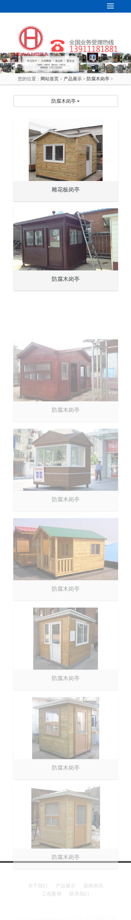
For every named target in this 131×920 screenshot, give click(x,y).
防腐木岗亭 (98, 78)
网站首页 (50, 78)
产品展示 (73, 78)
